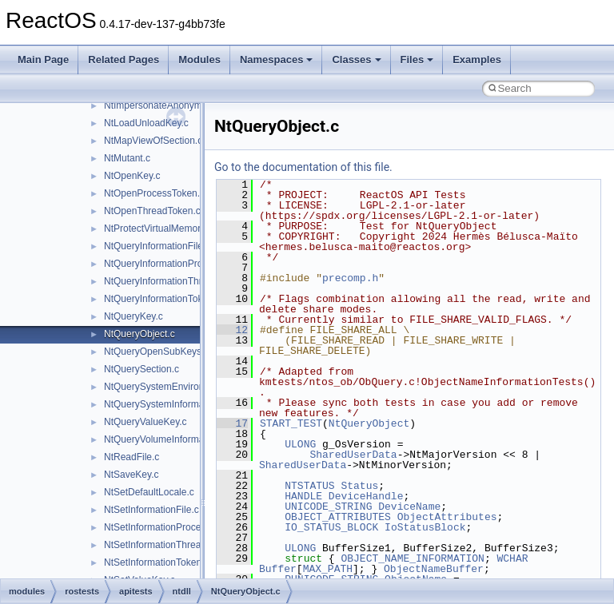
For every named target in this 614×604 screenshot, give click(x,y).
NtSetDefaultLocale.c (149, 492)
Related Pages (123, 60)
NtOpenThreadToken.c (152, 211)
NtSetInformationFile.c (151, 509)
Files (417, 60)
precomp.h (350, 278)
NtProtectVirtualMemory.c (158, 228)
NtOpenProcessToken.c (154, 193)
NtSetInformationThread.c (158, 544)
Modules (199, 60)
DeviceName (409, 506)
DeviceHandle (366, 496)
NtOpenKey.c (132, 175)
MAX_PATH (328, 569)
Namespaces (276, 60)
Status (359, 486)
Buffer (278, 569)
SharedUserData (353, 454)
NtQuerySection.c (141, 369)
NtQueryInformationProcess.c (166, 263)
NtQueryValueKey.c (145, 421)
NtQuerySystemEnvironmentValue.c (180, 386)
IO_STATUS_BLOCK (331, 527)
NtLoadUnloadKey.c (146, 123)
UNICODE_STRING (328, 506)
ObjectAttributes (447, 517)
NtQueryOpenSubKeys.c (156, 351)
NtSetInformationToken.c (156, 562)
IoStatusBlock (425, 527)
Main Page (43, 60)
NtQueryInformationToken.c (162, 298)
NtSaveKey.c (131, 474)
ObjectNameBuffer (434, 569)
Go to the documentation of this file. (303, 167)
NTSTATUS (309, 486)
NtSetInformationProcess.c (161, 527)
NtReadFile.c (131, 457)
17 (232, 423)
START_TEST (291, 423)
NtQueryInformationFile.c (157, 246)
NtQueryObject (369, 423)
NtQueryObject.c (139, 334)
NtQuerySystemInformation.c (165, 404)
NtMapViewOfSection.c (153, 140)
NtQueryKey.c (133, 316)
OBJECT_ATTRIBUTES (338, 517)
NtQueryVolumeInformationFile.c (173, 439)
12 (232, 330)
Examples (477, 60)
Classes (356, 60)
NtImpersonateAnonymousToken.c (177, 105)
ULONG (300, 444)
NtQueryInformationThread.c (164, 281)
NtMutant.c (127, 158)
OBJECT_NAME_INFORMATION (412, 558)
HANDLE (303, 496)
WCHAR (512, 558)
